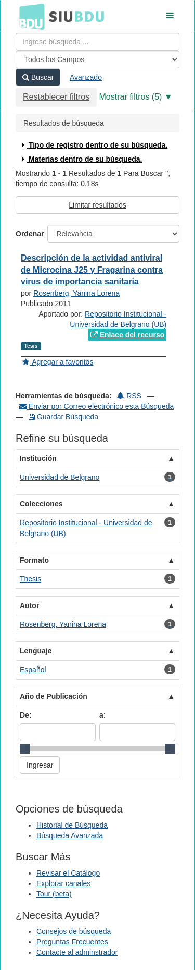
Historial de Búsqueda (72, 825)
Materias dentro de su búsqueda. (80, 159)
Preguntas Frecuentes (72, 942)
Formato (34, 560)
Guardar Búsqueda (63, 417)
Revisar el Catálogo (68, 873)
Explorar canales (63, 883)
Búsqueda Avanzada (69, 835)
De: (26, 715)
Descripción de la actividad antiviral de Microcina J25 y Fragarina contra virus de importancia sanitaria (92, 269)
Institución (38, 458)
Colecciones (41, 504)
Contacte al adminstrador (77, 952)
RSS (129, 396)
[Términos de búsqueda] (97, 42)
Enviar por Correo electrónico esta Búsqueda (96, 406)
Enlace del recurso (127, 335)
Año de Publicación (53, 696)
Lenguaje (35, 651)
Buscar (38, 77)
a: (102, 715)
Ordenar (30, 233)
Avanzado (86, 77)
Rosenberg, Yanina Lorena (76, 293)
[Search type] (97, 59)
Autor (29, 605)
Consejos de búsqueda (73, 931)
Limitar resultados (97, 205)
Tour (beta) (54, 894)
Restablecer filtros (56, 96)
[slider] (25, 749)
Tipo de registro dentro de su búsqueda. (93, 145)
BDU (29, 16)
